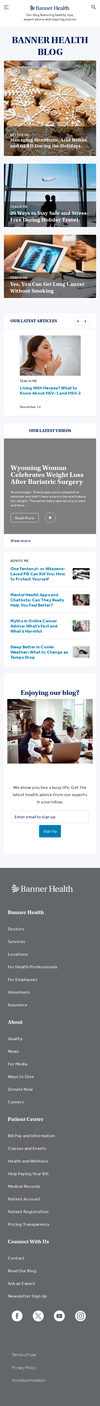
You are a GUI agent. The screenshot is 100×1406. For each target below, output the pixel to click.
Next (86, 321)
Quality (15, 1038)
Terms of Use (24, 1354)
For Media (17, 1063)
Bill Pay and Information (31, 1135)
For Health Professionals (33, 966)
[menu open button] (6, 6)
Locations (18, 954)
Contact (16, 1258)
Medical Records (24, 1186)
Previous (78, 321)
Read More (24, 517)
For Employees (23, 979)
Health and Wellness (28, 1161)
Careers (16, 1101)
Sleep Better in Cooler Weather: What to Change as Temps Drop (39, 652)
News (13, 1051)
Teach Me (29, 381)
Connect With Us (28, 1241)
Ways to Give (21, 1076)
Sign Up (50, 831)
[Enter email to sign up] (50, 817)
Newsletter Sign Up (27, 1296)
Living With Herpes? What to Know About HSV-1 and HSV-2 (50, 390)
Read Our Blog (22, 1270)
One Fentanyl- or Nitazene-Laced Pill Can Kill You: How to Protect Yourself (38, 574)
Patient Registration (28, 1211)
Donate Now (20, 1089)
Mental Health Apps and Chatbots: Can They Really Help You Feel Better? (37, 600)
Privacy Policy (24, 1367)
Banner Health (26, 912)
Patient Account (24, 1198)
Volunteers (19, 992)
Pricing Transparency (29, 1224)
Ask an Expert (21, 1283)
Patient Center (25, 1119)
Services (16, 941)
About (15, 1022)
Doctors (16, 928)
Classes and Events (27, 1148)
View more (20, 540)
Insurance (17, 1004)
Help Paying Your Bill (28, 1173)
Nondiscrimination (29, 1380)
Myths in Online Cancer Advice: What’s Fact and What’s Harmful (34, 626)
